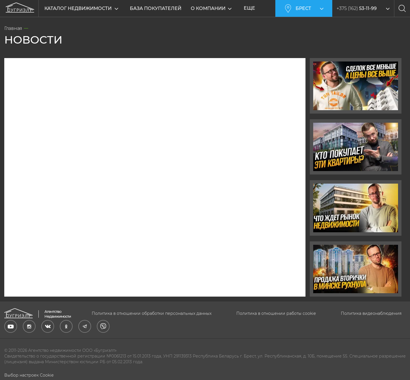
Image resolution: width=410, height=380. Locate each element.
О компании (211, 8)
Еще (252, 8)
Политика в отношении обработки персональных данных (152, 313)
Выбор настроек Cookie (29, 375)
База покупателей (155, 8)
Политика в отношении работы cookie (276, 313)
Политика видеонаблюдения (371, 313)
